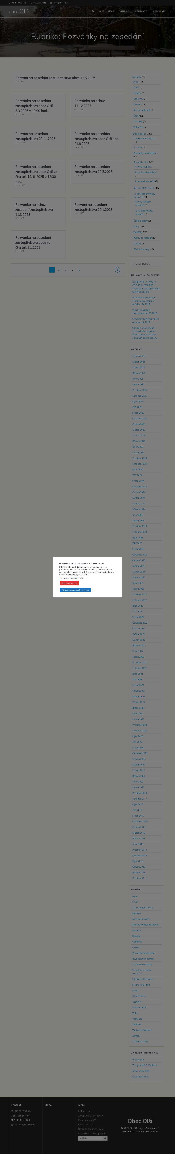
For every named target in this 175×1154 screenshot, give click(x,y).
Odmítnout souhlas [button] (70, 583)
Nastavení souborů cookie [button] (72, 578)
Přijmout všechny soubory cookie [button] (75, 590)
